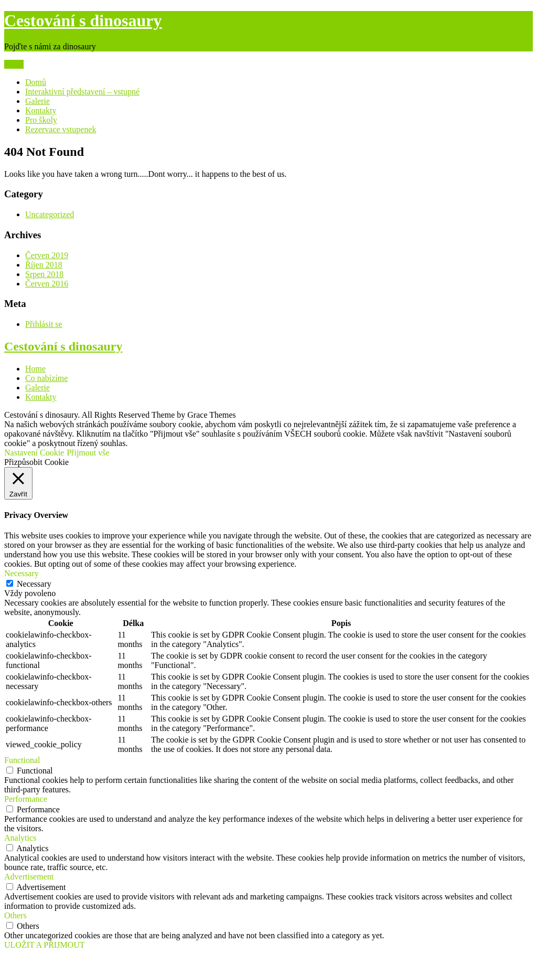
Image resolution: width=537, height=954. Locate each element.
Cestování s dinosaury (83, 20)
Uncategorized (49, 214)
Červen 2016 (46, 283)
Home (35, 368)
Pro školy (41, 119)
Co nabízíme (46, 378)
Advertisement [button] (28, 876)
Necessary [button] (21, 573)
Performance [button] (25, 798)
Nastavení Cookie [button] (34, 452)
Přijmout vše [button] (88, 452)
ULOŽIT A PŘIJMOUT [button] (44, 944)
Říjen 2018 (43, 264)
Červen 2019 (46, 255)
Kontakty (41, 110)
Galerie (37, 101)
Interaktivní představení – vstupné (82, 91)
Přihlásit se (43, 324)
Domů (35, 82)
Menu (14, 64)
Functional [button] (22, 760)
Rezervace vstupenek (60, 129)
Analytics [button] (20, 837)
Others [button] (15, 915)
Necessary (34, 583)
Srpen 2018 (44, 274)
